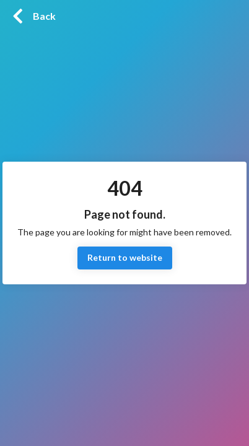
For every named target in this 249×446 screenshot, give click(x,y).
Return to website (124, 258)
